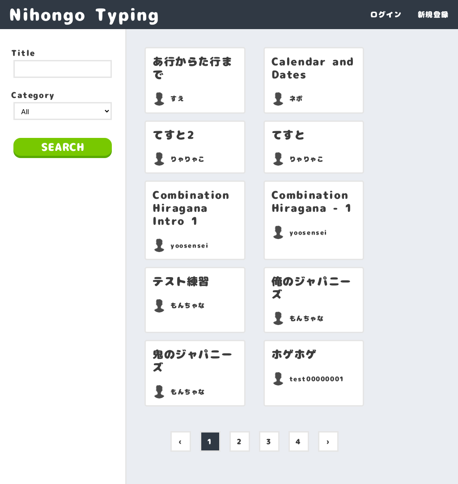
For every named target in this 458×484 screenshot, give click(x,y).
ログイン (386, 14)
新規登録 (433, 14)
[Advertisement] (63, 225)
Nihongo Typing (84, 14)
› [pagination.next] (328, 441)
